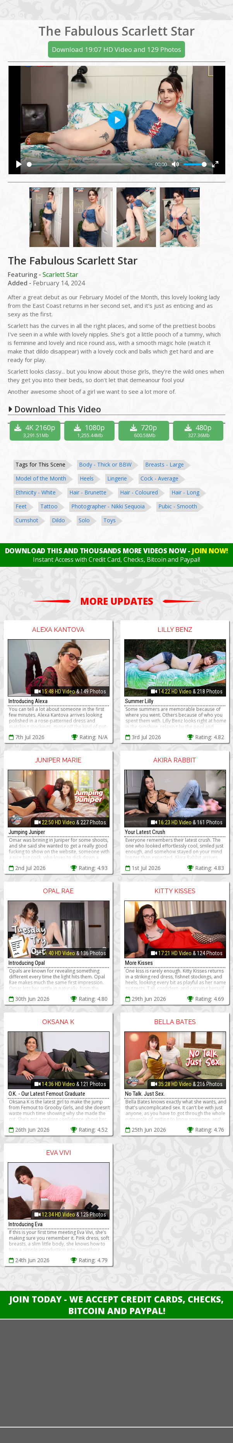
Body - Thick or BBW (105, 464)
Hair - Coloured (139, 492)
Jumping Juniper (27, 832)
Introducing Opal (27, 962)
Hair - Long (185, 492)
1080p (90, 431)
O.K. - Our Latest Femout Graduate (47, 1093)
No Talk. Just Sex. (145, 1093)
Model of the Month (40, 478)
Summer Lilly (139, 701)
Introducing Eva (26, 1224)
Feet (21, 506)
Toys (109, 520)
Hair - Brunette (87, 492)
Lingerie (117, 478)
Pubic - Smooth (177, 506)
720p (144, 431)
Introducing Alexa (28, 701)
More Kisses (139, 962)
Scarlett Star (60, 274)
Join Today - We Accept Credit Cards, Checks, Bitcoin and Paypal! (116, 1304)
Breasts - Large (164, 464)
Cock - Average (159, 478)
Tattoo (49, 506)
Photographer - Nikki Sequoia (108, 506)
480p (199, 431)
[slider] (90, 164)
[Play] (19, 164)
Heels (87, 478)
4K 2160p (36, 431)
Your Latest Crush (145, 832)
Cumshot (26, 520)
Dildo (58, 520)
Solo (84, 520)
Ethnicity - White (35, 492)
